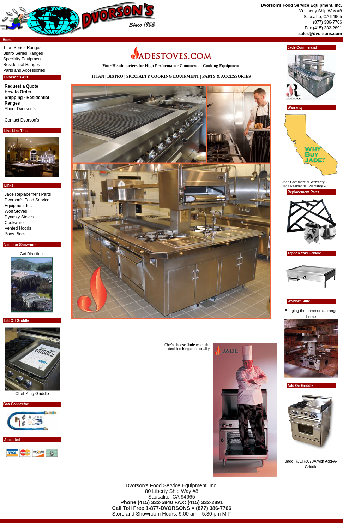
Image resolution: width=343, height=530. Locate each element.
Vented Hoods (18, 228)
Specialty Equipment (22, 59)
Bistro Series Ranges (23, 53)
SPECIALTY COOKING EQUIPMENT (162, 76)
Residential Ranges (21, 64)
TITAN (97, 76)
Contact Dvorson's (22, 120)
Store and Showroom (136, 514)
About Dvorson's (20, 108)
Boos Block (15, 233)
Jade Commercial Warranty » (304, 181)
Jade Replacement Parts (28, 194)
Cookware (14, 222)
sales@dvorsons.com (320, 33)
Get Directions (32, 254)
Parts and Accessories (24, 70)
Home (8, 40)
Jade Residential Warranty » (304, 186)
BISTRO (115, 76)
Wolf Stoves (16, 211)
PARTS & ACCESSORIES (226, 76)
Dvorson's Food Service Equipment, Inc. (301, 5)
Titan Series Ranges (22, 47)
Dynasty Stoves (19, 216)
